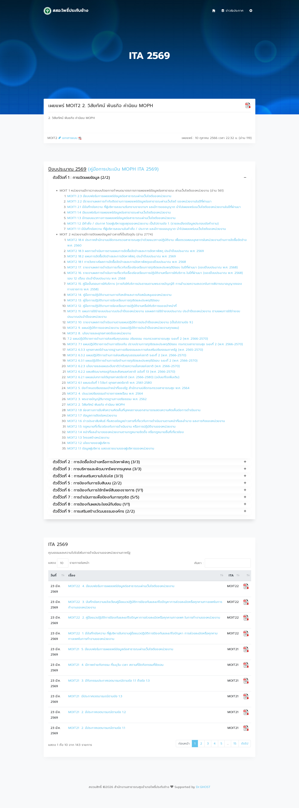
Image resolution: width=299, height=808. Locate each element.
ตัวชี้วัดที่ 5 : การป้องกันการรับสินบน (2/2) (149, 482)
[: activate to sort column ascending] (246, 575)
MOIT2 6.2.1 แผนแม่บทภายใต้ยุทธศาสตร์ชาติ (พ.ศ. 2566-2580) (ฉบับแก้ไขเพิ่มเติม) (123, 377)
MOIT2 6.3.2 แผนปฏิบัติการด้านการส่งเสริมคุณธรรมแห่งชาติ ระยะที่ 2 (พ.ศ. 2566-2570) (126, 355)
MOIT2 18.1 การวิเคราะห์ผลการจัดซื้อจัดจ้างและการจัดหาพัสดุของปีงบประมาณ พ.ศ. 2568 (126, 262)
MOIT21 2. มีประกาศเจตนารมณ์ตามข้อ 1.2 (97, 712)
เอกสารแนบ (69, 138)
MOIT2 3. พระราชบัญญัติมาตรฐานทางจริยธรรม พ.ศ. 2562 (107, 399)
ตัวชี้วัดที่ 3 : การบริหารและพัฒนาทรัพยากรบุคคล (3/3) (149, 468)
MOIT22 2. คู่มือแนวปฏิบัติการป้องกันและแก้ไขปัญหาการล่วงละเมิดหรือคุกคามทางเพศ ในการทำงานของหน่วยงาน (144, 617)
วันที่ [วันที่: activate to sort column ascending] (53, 575)
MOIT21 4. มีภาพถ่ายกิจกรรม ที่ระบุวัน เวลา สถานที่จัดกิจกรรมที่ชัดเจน (115, 665)
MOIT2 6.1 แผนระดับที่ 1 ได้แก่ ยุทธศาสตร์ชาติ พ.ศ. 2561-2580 (109, 382)
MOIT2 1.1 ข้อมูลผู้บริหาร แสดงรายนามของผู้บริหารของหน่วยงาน (110, 448)
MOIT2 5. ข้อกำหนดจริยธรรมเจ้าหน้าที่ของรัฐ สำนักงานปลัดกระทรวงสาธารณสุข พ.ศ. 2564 (128, 388)
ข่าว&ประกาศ (232, 10)
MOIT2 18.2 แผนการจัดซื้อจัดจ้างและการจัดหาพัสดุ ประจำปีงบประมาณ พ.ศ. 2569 (121, 256)
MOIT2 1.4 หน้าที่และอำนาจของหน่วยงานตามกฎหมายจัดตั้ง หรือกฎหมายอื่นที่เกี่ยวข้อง (125, 432)
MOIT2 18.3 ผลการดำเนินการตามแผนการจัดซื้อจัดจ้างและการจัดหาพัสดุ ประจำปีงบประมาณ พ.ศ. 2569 (135, 251)
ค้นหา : (222, 563)
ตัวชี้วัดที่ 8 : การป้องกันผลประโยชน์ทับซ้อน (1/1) (149, 504)
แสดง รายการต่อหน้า (68, 563)
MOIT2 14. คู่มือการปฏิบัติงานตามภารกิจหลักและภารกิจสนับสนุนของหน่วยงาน (119, 295)
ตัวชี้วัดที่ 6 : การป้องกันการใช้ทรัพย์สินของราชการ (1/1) (149, 489)
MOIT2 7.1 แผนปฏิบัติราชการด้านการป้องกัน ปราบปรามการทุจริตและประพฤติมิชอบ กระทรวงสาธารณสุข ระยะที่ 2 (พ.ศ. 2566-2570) (155, 344)
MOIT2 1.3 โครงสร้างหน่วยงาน (88, 437)
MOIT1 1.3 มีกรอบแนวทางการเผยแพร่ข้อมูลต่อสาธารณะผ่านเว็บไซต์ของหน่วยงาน (121, 218)
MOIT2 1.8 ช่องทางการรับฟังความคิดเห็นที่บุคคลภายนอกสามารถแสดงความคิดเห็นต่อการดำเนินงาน (133, 410)
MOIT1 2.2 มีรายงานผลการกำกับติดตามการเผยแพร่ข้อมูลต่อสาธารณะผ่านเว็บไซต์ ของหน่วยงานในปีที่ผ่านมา (139, 201)
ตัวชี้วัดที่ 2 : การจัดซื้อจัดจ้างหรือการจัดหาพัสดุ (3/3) (149, 461)
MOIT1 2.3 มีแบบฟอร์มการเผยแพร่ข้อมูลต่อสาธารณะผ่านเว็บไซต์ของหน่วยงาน (119, 196)
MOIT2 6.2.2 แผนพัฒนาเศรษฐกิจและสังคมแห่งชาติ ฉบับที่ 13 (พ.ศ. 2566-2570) (121, 371)
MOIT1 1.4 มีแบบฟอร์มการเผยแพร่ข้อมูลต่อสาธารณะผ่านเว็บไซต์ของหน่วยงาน (119, 212)
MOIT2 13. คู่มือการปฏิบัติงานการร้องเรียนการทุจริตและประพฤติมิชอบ (113, 300)
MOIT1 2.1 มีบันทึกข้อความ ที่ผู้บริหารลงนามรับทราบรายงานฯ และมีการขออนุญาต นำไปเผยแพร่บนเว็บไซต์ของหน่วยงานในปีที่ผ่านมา (154, 207)
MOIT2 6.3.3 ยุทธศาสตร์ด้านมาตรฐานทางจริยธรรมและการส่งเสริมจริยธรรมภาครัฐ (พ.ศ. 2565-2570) (135, 349)
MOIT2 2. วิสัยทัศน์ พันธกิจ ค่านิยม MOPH (96, 404)
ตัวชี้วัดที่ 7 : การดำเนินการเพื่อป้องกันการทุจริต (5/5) (149, 497)
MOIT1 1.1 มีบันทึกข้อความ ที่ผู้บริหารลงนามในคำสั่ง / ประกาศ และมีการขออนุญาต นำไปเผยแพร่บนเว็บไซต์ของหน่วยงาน (146, 229)
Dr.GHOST (203, 787)
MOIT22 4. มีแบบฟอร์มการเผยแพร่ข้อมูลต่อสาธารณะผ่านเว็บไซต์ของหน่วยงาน (121, 586)
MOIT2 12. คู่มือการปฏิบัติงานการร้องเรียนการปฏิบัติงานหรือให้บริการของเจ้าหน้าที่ (122, 306)
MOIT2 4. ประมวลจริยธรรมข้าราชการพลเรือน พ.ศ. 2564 (105, 393)
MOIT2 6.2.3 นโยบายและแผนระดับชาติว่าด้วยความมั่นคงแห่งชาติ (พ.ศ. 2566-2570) (123, 366)
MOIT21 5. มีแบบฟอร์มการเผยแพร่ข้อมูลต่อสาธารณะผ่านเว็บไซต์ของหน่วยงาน (120, 649)
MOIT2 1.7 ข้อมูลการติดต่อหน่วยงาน (92, 415)
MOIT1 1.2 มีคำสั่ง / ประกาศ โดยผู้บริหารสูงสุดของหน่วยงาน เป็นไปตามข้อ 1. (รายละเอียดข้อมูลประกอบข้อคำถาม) (143, 223)
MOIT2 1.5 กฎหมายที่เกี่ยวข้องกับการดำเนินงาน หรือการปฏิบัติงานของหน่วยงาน (121, 426)
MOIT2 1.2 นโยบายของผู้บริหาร (88, 443)
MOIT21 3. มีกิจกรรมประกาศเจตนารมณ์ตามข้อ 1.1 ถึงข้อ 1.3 (109, 680)
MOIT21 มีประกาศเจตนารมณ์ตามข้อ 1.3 (95, 696)
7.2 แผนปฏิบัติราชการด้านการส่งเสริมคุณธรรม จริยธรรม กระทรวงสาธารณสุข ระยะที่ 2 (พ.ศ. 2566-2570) (137, 338)
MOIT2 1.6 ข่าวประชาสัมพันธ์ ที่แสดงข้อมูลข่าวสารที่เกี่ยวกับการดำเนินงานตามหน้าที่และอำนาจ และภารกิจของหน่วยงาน (146, 421)
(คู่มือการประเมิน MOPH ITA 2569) (123, 169)
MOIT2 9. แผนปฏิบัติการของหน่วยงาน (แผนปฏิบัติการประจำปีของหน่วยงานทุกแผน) (123, 328)
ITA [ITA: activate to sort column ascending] (231, 575)
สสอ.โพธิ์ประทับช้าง (66, 11)
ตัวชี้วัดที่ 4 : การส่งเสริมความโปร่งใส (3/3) (149, 475)
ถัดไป (244, 743)
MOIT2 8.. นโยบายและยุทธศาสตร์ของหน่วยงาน (99, 333)
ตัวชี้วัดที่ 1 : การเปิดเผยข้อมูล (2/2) (149, 177)
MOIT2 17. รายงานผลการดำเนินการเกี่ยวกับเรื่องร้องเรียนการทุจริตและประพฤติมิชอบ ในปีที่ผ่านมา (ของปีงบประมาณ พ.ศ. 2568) (152, 267)
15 (234, 743)
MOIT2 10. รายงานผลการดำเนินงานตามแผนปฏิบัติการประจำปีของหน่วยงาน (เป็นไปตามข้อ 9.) (130, 322)
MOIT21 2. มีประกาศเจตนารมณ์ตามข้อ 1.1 (97, 728)
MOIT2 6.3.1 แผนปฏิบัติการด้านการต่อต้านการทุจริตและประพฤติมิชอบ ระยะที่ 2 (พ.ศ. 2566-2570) (132, 360)
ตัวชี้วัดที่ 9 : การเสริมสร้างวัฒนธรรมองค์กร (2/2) (149, 511)
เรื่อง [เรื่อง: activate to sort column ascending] (71, 575)
